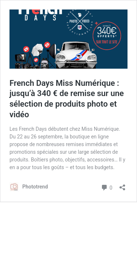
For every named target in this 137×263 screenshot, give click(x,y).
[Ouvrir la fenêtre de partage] (122, 185)
